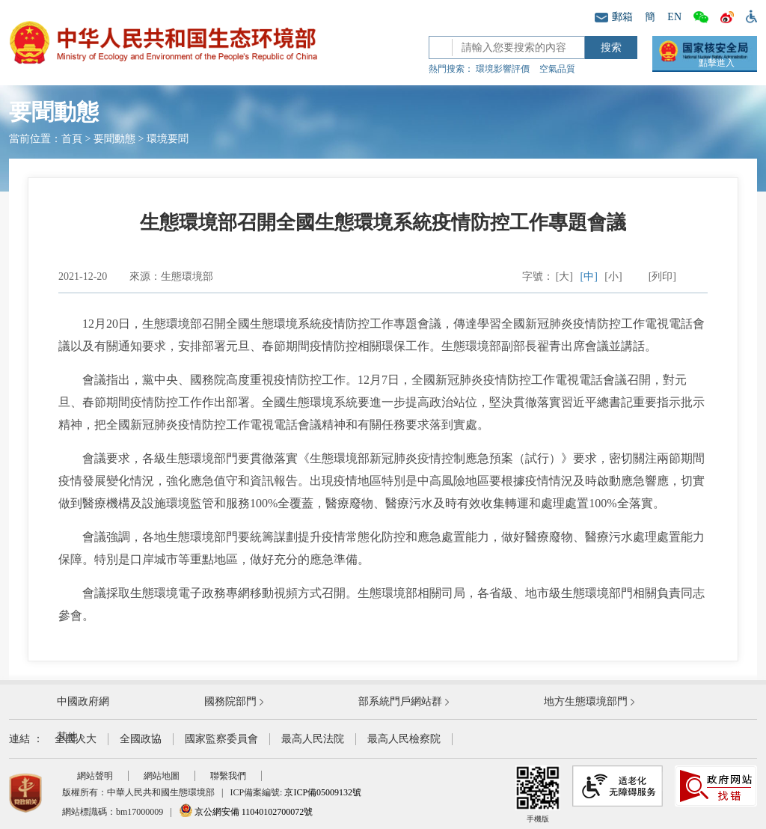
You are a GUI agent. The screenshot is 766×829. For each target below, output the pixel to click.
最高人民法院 (312, 738)
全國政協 (141, 738)
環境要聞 (168, 138)
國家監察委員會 (221, 738)
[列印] (662, 276)
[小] (613, 276)
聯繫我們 (228, 776)
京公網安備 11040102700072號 (246, 812)
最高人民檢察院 (404, 738)
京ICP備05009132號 (322, 792)
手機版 (537, 794)
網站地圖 (162, 776)
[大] (564, 276)
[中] (589, 276)
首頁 (71, 138)
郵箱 (614, 16)
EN (674, 16)
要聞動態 (114, 138)
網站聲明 (95, 776)
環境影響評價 (503, 69)
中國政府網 (83, 701)
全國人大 (75, 738)
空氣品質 (557, 69)
